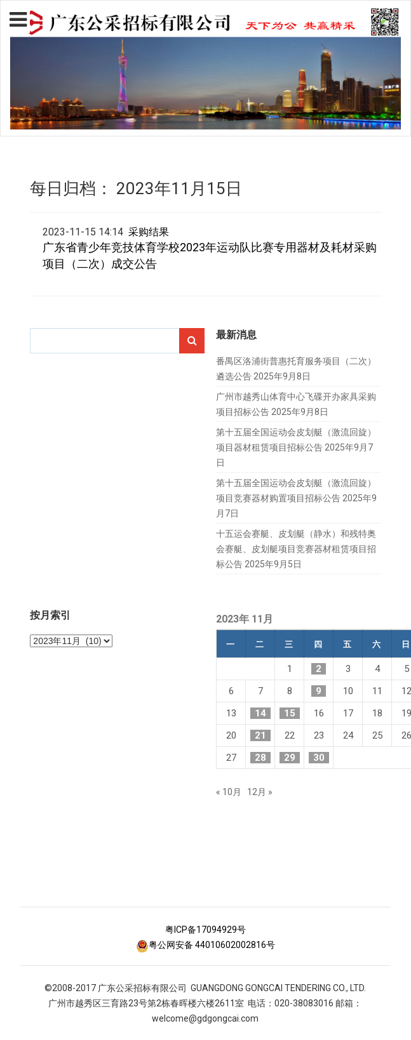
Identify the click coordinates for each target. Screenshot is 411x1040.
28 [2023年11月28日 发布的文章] (260, 757)
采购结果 (148, 232)
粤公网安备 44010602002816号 (205, 945)
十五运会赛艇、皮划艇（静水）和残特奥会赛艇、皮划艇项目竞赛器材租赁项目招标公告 (296, 549)
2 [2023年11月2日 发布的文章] (318, 669)
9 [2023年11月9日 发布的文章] (318, 691)
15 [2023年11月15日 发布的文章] (289, 713)
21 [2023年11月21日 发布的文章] (260, 735)
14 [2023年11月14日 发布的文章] (260, 713)
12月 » (260, 792)
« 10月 (228, 792)
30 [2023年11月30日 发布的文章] (319, 757)
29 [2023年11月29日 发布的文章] (289, 757)
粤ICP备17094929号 (205, 930)
